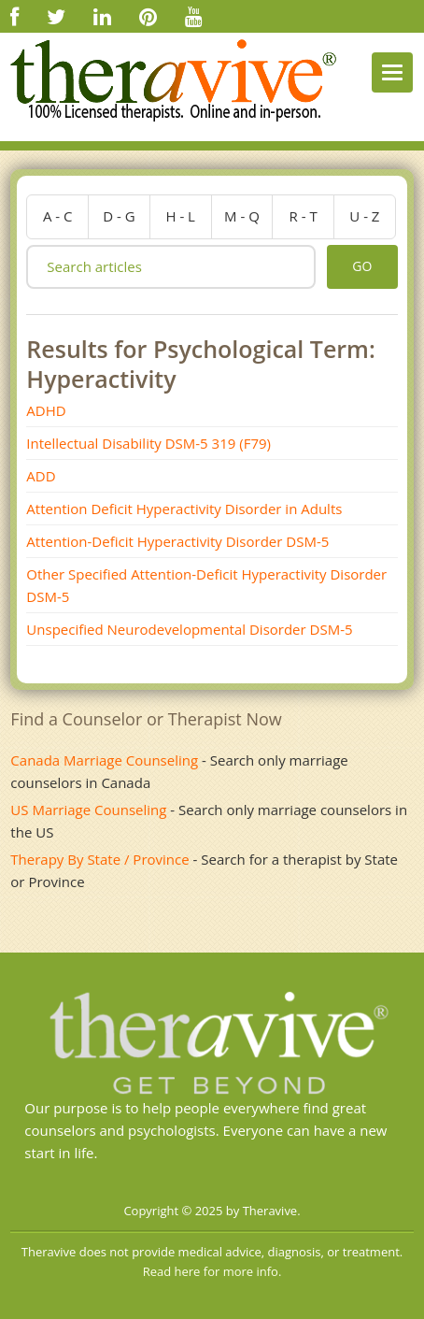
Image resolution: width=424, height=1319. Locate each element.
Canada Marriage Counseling (104, 760)
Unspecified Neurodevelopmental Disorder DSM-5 (189, 629)
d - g (118, 216)
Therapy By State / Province (99, 859)
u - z (364, 216)
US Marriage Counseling (88, 809)
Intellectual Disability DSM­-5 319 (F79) (148, 443)
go (362, 266)
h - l (180, 216)
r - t (304, 216)
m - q (242, 216)
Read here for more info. (212, 1271)
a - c (58, 216)
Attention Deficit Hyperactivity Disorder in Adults (184, 508)
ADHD (45, 410)
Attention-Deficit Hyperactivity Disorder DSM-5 (177, 541)
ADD (40, 475)
